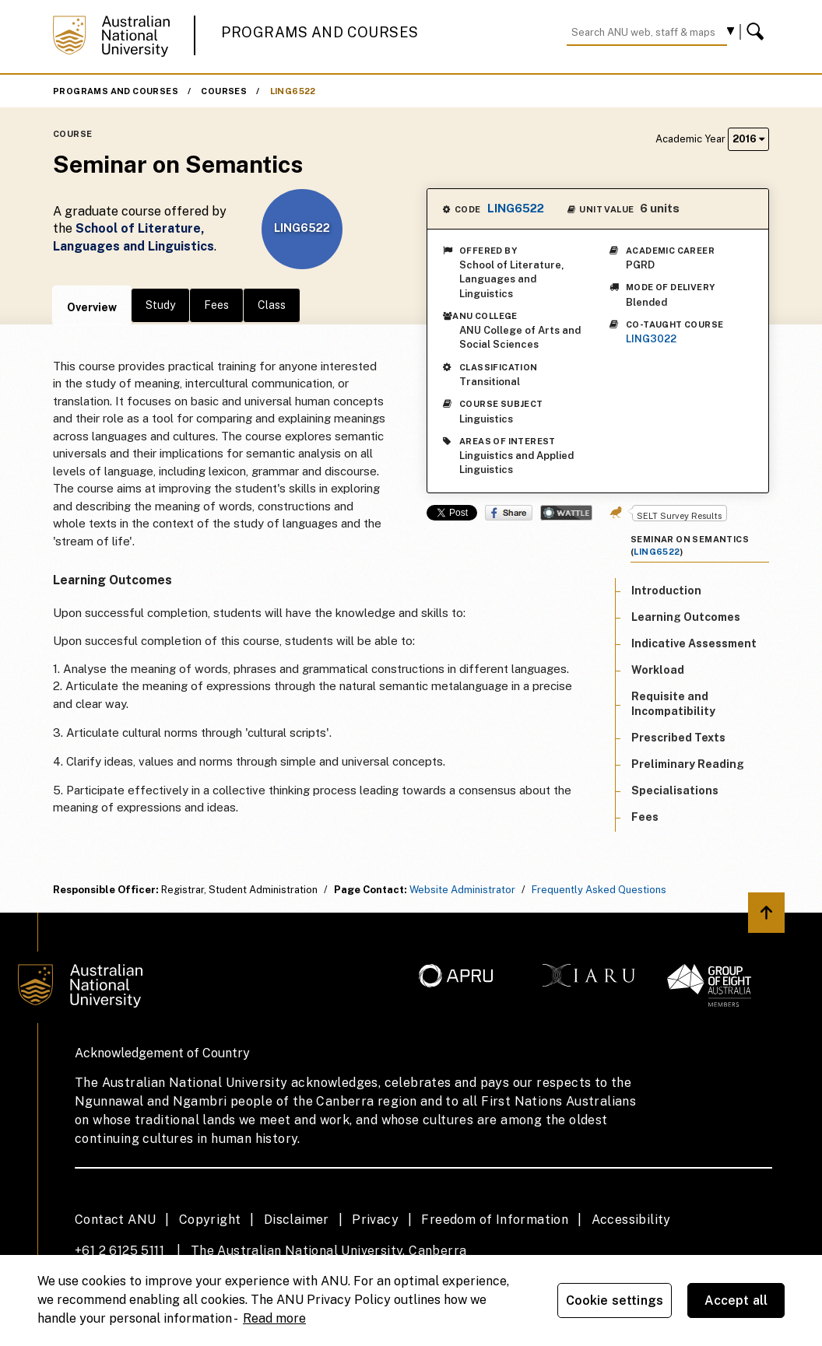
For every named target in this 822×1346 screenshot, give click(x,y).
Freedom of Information (494, 1219)
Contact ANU (115, 1219)
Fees (216, 305)
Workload (657, 670)
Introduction (666, 590)
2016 (748, 139)
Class (272, 305)
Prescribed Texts (678, 737)
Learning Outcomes (685, 617)
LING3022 (651, 339)
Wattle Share (566, 513)
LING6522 (293, 91)
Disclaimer (296, 1219)
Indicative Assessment (694, 643)
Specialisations (674, 790)
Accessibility (631, 1219)
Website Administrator (462, 890)
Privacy (375, 1219)
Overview (92, 307)
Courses (224, 91)
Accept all (736, 1300)
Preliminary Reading (687, 764)
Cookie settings (614, 1300)
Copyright (210, 1219)
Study (160, 305)
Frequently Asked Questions (599, 890)
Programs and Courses (320, 32)
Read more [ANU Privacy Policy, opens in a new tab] (274, 1318)
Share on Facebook (508, 513)
